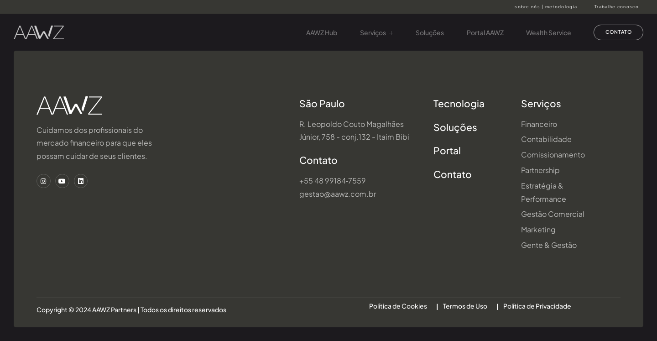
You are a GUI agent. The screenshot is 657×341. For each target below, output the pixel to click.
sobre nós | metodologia (546, 6)
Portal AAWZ (481, 32)
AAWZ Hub (317, 32)
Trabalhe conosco (616, 6)
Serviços (372, 32)
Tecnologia (459, 103)
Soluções (426, 32)
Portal (447, 150)
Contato (318, 160)
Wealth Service (545, 32)
